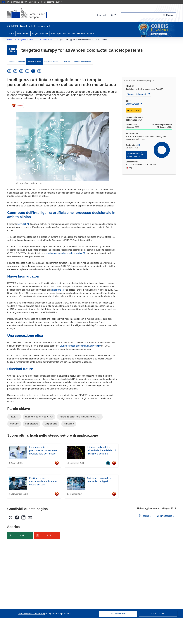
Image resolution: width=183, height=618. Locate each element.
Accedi (101, 15)
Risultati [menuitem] (66, 62)
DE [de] (9, 71)
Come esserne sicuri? (52, 2)
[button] (113, 15)
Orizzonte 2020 (45, 39)
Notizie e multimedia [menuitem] (82, 62)
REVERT (22, 224)
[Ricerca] (168, 15)
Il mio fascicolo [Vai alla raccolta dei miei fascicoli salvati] (165, 516)
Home (11, 33)
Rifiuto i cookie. (158, 613)
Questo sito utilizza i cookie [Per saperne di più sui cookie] (31, 613)
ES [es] (21, 71)
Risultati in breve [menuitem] (34, 62)
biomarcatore (31, 424)
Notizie (71, 33)
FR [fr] (27, 71)
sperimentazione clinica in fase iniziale (65, 253)
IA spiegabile (51, 424)
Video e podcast (58, 33)
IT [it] (33, 71)
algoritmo (57, 290)
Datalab (81, 33)
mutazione (69, 424)
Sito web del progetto (137, 94)
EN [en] (15, 71)
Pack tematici (23, 33)
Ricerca (90, 33)
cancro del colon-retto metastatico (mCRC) (79, 417)
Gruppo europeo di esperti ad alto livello (79, 346)
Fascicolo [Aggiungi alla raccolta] (145, 515)
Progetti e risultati (40, 33)
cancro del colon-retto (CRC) (39, 417)
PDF (49, 535)
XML (22, 535)
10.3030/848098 (132, 104)
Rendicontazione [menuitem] (51, 62)
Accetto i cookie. (118, 613)
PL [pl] (39, 71)
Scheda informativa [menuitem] (17, 62)
